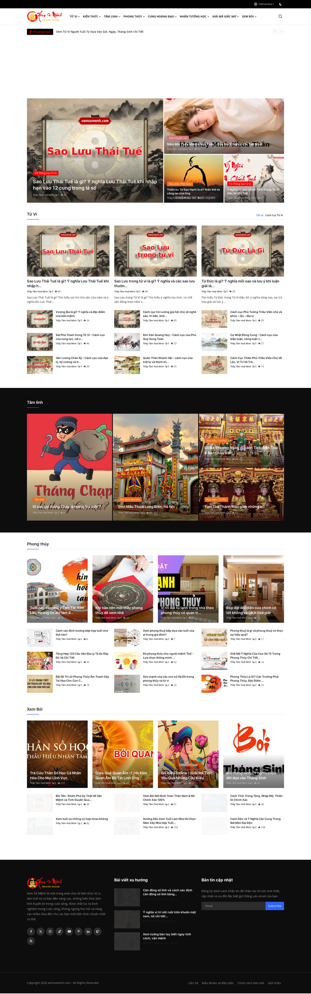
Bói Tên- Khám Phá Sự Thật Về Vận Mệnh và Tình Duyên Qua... (79, 798)
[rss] (31, 942)
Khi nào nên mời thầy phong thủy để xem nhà (119, 610)
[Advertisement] (155, 64)
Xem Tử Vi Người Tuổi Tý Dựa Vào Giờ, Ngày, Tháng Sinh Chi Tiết (100, 32)
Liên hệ (192, 983)
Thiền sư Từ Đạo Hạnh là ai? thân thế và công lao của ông (192, 191)
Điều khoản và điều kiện (216, 983)
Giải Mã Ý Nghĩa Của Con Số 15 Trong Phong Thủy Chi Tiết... (255, 656)
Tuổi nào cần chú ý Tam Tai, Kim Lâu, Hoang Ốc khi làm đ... (57, 610)
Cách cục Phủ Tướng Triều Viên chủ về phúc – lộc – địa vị (256, 314)
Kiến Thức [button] (92, 16)
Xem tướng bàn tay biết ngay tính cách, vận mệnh (167, 937)
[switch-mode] (281, 4)
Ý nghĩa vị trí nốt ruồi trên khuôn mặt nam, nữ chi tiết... (169, 915)
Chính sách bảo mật (250, 983)
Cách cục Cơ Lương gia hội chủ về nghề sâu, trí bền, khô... (169, 314)
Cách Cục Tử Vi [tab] (274, 215)
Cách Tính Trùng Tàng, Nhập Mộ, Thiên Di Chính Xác (256, 798)
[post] (95, 150)
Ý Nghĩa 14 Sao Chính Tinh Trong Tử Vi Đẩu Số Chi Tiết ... (252, 191)
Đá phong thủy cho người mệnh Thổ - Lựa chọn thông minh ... (168, 656)
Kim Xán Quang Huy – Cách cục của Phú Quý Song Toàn (169, 337)
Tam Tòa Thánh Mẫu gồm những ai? (238, 507)
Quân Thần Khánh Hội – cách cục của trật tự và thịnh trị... (168, 360)
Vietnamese (263, 4)
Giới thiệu (274, 983)
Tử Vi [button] (75, 16)
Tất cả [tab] (259, 215)
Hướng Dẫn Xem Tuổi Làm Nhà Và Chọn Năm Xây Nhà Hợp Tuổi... (169, 821)
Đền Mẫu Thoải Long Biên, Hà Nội (149, 507)
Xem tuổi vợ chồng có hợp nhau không (82, 819)
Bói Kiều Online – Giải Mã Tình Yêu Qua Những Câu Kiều (186, 776)
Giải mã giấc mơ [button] (225, 16)
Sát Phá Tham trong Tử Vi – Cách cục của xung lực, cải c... (80, 337)
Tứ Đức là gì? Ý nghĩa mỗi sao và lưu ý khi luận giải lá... (241, 284)
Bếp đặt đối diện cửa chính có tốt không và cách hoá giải (251, 610)
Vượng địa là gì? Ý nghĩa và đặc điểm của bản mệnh (80, 314)
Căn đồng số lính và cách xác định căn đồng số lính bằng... (167, 893)
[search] (280, 16)
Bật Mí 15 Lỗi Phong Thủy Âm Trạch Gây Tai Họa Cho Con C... (82, 679)
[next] (281, 31)
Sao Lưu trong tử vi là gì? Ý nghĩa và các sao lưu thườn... (152, 284)
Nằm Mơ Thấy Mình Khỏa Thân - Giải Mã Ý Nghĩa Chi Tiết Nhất (219, 144)
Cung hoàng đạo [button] (162, 16)
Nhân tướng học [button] (195, 16)
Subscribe (274, 906)
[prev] (275, 31)
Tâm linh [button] (112, 16)
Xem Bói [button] (249, 16)
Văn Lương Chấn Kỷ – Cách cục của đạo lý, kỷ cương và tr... (82, 360)
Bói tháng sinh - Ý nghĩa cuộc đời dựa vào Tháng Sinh (251, 776)
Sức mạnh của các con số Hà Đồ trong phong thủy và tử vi (168, 679)
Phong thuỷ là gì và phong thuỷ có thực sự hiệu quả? (256, 633)
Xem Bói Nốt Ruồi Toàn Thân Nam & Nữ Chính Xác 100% (169, 798)
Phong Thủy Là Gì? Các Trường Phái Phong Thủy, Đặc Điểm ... (254, 679)
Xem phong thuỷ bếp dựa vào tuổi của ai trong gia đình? (168, 633)
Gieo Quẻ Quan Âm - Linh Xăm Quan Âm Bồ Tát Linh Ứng (121, 776)
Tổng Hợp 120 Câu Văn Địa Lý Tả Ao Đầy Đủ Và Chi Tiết (82, 656)
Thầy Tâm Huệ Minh (44, 195)
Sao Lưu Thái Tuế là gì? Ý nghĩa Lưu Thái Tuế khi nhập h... (65, 284)
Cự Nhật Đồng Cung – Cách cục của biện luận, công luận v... (254, 337)
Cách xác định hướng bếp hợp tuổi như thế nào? (82, 633)
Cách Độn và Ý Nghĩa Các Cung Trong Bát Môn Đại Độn (255, 821)
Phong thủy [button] (134, 16)
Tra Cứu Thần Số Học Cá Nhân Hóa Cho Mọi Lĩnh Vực (55, 776)
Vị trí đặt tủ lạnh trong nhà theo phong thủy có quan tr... (187, 610)
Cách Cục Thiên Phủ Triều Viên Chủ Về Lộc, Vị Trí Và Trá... (256, 360)
